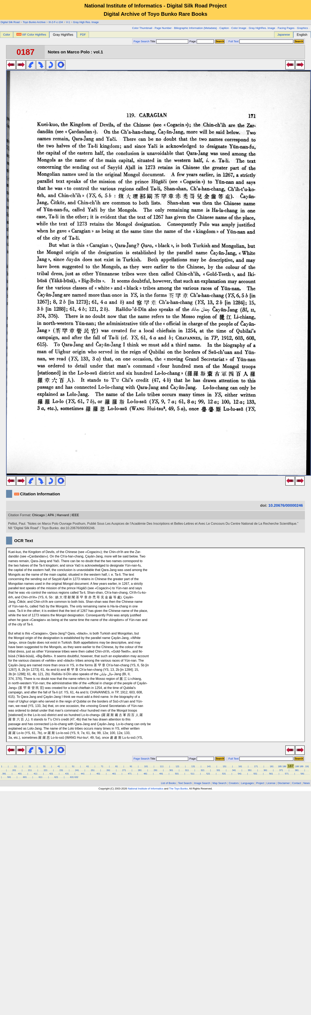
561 (271, 773)
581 (303, 773)
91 (131, 766)
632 (76, 777)
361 (265, 770)
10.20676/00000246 (285, 505)
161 (240, 766)
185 (280, 766)
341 (234, 770)
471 (130, 773)
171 (256, 766)
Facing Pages (286, 28)
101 (146, 766)
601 (25, 777)
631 (72, 777)
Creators (234, 783)
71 (102, 766)
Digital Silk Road (10, 22)
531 (224, 773)
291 (156, 770)
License (270, 783)
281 (140, 770)
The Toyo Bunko (178, 788)
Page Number (163, 28)
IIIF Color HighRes (31, 34)
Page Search (141, 41)
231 (61, 770)
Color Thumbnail (142, 28)
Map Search (220, 783)
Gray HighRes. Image (262, 28)
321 (202, 770)
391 (4, 773)
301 (171, 770)
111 (162, 766)
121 (177, 766)
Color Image (238, 28)
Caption (224, 28)
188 (297, 766)
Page (201, 41)
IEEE (75, 515)
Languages (247, 783)
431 (67, 773)
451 (98, 773)
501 (177, 773)
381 (297, 770)
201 (14, 770)
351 (250, 770)
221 (46, 770)
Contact (296, 783)
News (306, 783)
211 (30, 770)
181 (272, 766)
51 (73, 766)
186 (284, 766)
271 (124, 770)
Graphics (302, 28)
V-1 (68, 22)
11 (15, 766)
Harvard (63, 515)
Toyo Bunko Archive (34, 22)
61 (87, 766)
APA (50, 515)
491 (161, 773)
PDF (83, 34)
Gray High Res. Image (86, 22)
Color (6, 34)
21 (30, 766)
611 (41, 777)
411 (35, 773)
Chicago (38, 515)
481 (145, 773)
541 (240, 773)
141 (209, 766)
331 (218, 770)
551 (255, 773)
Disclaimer (284, 783)
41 (59, 766)
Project (260, 783)
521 (208, 773)
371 (281, 770)
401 (20, 773)
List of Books (168, 783)
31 (44, 766)
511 (193, 773)
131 (193, 766)
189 (301, 766)
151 (225, 766)
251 (93, 770)
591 (9, 777)
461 (114, 773)
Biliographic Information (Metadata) (195, 28)
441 (83, 773)
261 (108, 770)
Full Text (233, 41)
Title (169, 41)
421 (51, 773)
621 (56, 777)
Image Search (202, 783)
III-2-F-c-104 (56, 22)
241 (77, 770)
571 (287, 773)
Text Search (185, 783)
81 (116, 766)
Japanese (283, 34)
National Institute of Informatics (145, 788)
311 (187, 770)
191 (307, 766)
